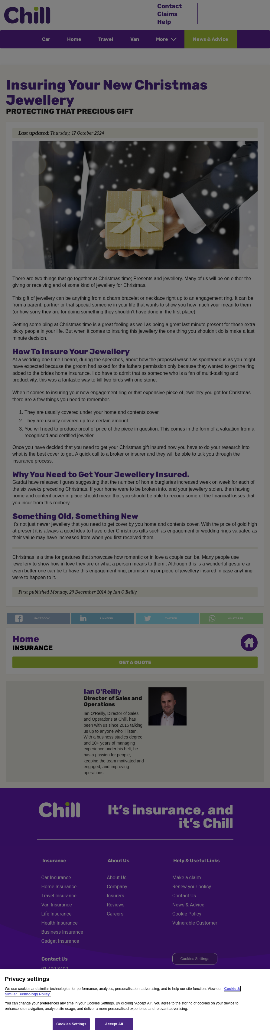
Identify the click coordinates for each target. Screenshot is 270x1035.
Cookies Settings (71, 1024)
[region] (135, 1002)
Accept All (114, 1024)
